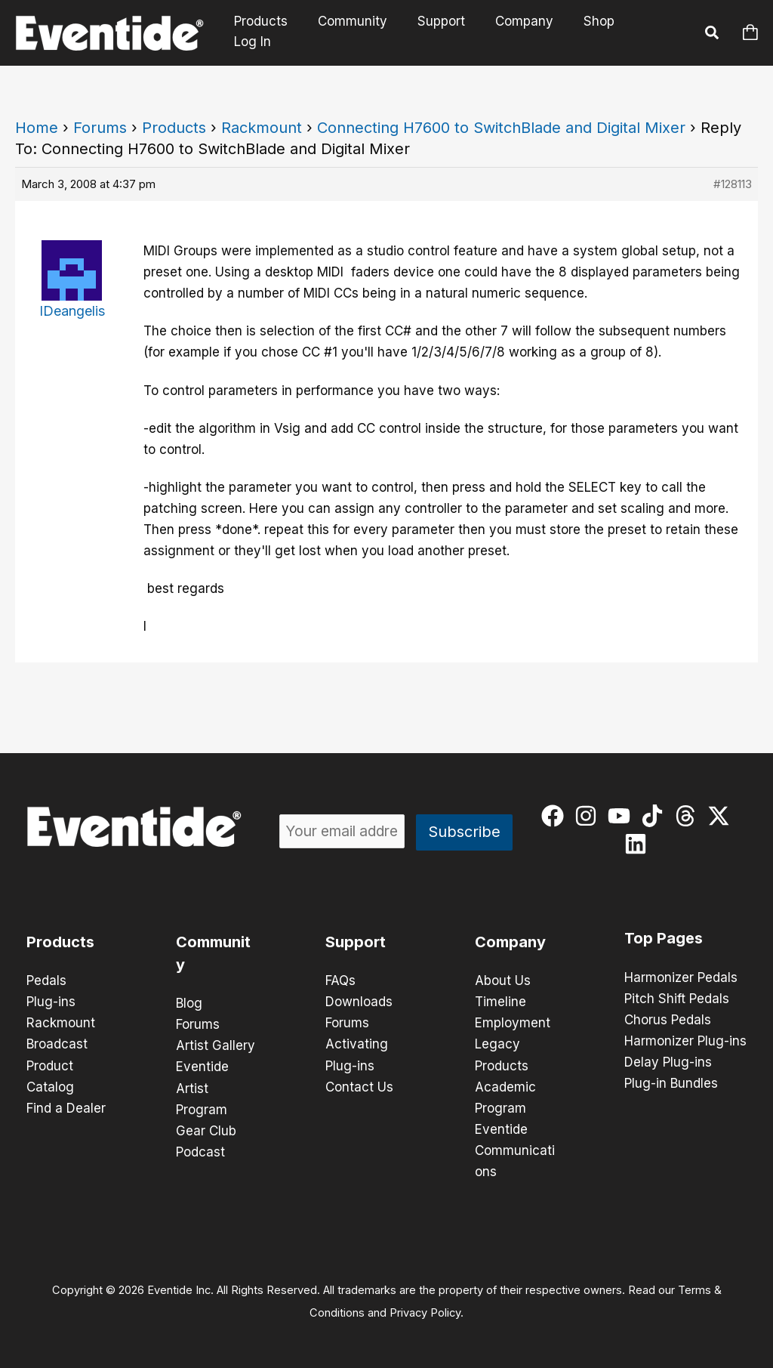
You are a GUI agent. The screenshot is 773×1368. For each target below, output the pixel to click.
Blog (189, 1003)
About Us (503, 980)
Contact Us (359, 1086)
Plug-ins (50, 1001)
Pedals (46, 980)
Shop (594, 32)
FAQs (340, 980)
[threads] (689, 815)
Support (446, 32)
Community (361, 32)
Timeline (500, 1001)
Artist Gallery (215, 1045)
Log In (656, 32)
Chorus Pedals (667, 1019)
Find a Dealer (66, 1107)
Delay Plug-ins (668, 1062)
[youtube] (622, 815)
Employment (512, 1022)
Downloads (359, 1001)
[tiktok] (655, 815)
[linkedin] (639, 843)
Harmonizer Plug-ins (685, 1040)
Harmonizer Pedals (681, 977)
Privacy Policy (425, 1312)
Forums (100, 128)
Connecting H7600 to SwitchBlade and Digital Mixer (501, 128)
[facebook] (556, 815)
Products (274, 32)
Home (36, 128)
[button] (712, 35)
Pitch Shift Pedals (676, 998)
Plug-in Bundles (671, 1083)
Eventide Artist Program (202, 1087)
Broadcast (57, 1043)
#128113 (732, 184)
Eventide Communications (515, 1149)
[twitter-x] (722, 815)
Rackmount (261, 128)
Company (524, 32)
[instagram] (589, 815)
